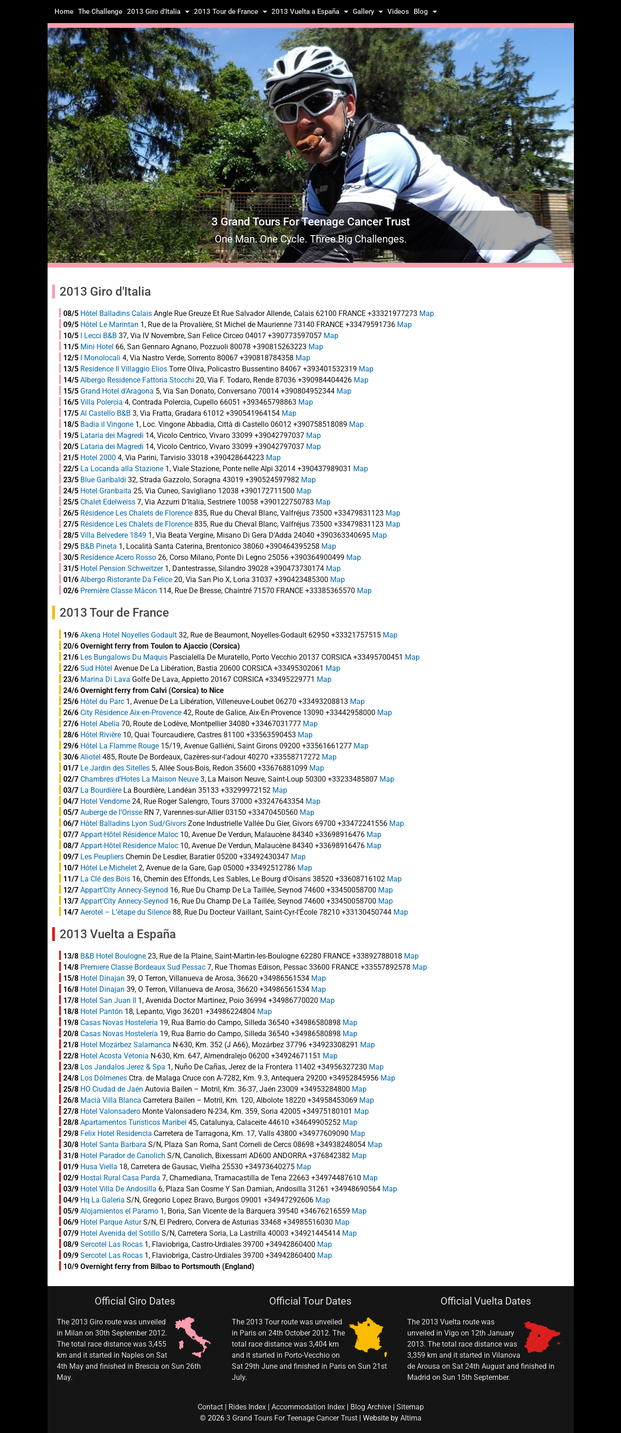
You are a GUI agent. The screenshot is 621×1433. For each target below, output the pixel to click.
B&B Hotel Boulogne (113, 956)
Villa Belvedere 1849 (113, 535)
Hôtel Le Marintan (109, 324)
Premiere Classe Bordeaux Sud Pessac (142, 967)
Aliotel (90, 757)
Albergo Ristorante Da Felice (126, 579)
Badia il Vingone (106, 424)
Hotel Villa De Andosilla (118, 1188)
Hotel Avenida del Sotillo (120, 1233)
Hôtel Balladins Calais (116, 313)
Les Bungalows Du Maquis (124, 657)
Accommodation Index (308, 1407)
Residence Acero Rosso (118, 557)
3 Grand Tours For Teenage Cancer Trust (291, 1418)
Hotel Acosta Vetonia (114, 1055)
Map (426, 313)
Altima (411, 1418)
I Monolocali (100, 357)
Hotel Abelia (100, 723)
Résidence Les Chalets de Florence (136, 513)
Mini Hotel (97, 346)
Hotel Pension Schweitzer (121, 568)
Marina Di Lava (105, 679)
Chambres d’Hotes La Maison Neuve (139, 779)
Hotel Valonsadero (110, 1111)
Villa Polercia (101, 402)
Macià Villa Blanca (110, 1100)
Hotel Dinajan (102, 978)
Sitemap (410, 1407)
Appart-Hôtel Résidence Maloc (129, 834)
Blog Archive (370, 1407)
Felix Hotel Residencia (116, 1133)
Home (63, 11)
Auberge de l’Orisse (111, 812)
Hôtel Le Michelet (108, 867)
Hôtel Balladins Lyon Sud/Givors (133, 823)
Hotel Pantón (101, 1011)
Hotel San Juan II (108, 1000)
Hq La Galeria (102, 1200)
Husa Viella (98, 1166)
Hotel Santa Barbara (113, 1144)
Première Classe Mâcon (118, 590)
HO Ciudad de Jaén (111, 1089)
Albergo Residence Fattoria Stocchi (137, 380)
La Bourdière (100, 790)
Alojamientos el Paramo (119, 1211)
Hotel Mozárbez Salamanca (125, 1044)
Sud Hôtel (96, 668)
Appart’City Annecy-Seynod (124, 890)
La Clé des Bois (105, 878)
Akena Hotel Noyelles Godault (128, 635)
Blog (425, 11)
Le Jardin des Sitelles (115, 768)
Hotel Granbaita (106, 490)
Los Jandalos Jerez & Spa (122, 1067)
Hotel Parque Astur (110, 1222)
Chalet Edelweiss (107, 502)
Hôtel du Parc (102, 701)
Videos (398, 11)
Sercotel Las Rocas (111, 1244)
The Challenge (100, 11)
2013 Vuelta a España (309, 11)
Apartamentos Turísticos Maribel (133, 1122)
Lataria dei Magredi (112, 435)
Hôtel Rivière (100, 734)
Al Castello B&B (105, 413)
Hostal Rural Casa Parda (120, 1177)
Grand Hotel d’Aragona (117, 391)
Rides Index (247, 1407)
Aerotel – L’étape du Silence (125, 912)
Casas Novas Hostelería (119, 1022)
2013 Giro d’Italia (158, 11)
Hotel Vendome (105, 801)
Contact (210, 1407)
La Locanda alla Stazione (121, 468)
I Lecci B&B (98, 335)
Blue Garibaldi (103, 479)
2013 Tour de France (230, 11)
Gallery (368, 11)
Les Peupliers (102, 856)
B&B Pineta (98, 546)
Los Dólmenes (103, 1078)
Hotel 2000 (98, 457)
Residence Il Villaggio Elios (123, 368)
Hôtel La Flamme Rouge (119, 745)
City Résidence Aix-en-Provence (130, 712)
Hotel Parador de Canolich (122, 1155)
